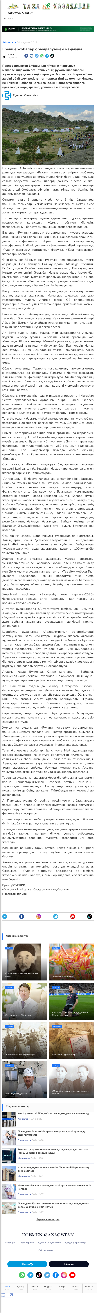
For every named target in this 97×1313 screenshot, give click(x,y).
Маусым (89, 1288)
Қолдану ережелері (75, 1242)
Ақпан (34, 1288)
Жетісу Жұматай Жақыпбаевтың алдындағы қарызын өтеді (53, 1113)
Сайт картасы (45, 1250)
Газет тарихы (27, 1242)
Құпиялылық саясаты (49, 1242)
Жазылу (27, 1264)
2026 (7, 1288)
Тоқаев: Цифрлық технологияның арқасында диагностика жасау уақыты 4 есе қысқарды (53, 1151)
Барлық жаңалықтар (47, 1219)
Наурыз (48, 1288)
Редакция (10, 1242)
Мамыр (75, 1288)
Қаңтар (20, 1288)
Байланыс (69, 1264)
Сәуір (62, 1288)
